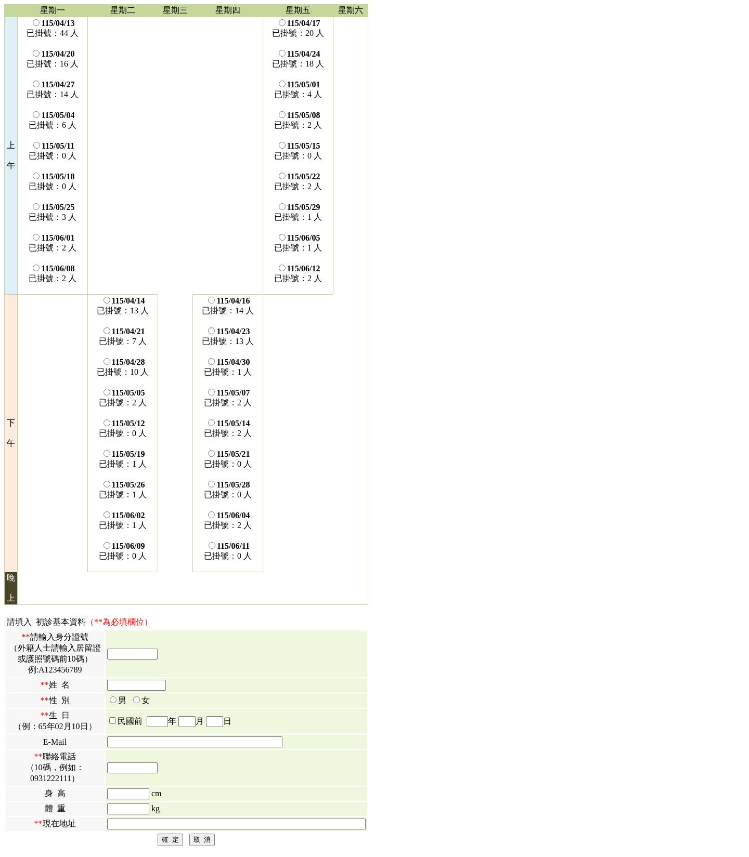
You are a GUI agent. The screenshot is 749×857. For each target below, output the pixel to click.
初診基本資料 (61, 621)
